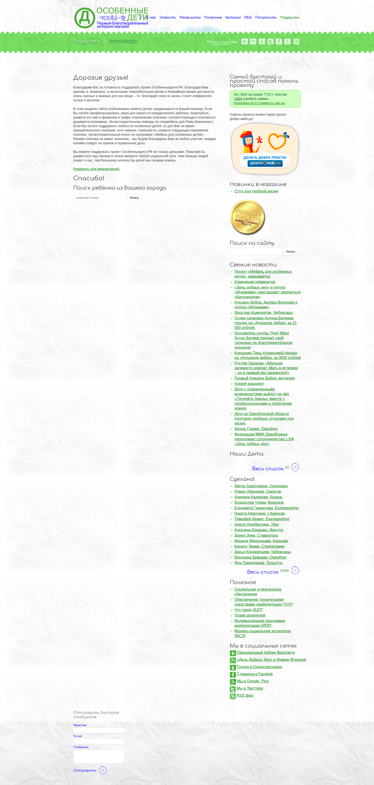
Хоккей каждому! (249, 384)
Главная (115, 41)
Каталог (233, 17)
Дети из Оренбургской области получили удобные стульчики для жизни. (264, 418)
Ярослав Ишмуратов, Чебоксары (263, 313)
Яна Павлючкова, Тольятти (258, 563)
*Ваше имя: (80, 725)
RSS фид (245, 695)
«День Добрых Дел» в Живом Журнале (271, 660)
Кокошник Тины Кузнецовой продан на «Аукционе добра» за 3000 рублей (267, 355)
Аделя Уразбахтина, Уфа (256, 524)
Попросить (266, 17)
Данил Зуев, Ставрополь (256, 535)
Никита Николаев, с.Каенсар (259, 513)
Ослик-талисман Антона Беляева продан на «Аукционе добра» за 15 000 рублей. (265, 323)
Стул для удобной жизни (256, 191)
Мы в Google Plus (253, 681)
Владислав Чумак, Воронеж (259, 502)
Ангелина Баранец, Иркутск (258, 530)
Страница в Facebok (255, 674)
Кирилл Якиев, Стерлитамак (259, 546)
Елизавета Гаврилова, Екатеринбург (266, 508)
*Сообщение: (81, 747)
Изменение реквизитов (254, 282)
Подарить (290, 17)
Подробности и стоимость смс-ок (259, 103)
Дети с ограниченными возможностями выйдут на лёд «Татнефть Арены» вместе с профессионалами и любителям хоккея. (263, 398)
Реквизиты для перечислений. (96, 169)
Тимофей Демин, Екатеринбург (262, 519)
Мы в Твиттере (250, 688)
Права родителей (249, 615)
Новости (168, 17)
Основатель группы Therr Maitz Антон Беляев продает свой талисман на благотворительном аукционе (263, 340)
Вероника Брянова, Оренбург (260, 557)
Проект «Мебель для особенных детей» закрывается (263, 274)
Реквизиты (190, 17)
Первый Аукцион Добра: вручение (264, 378)
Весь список (276, 467)
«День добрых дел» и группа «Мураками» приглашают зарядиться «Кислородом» (267, 292)
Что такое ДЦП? (248, 610)
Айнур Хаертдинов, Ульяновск (261, 486)
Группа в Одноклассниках (259, 667)
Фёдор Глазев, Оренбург (256, 429)
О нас (150, 17)
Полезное (213, 17)
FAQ (248, 17)
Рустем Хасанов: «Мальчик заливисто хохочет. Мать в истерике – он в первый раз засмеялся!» (266, 368)
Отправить (91, 770)
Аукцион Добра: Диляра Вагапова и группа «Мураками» (265, 304)
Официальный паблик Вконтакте (266, 652)
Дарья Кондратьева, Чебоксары (262, 552)
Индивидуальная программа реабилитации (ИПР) (259, 623)
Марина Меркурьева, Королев (261, 541)
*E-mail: (78, 736)
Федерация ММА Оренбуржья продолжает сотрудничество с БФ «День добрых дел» (264, 439)
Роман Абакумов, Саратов (257, 491)
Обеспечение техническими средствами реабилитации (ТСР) (263, 602)
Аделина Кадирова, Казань (258, 497)
